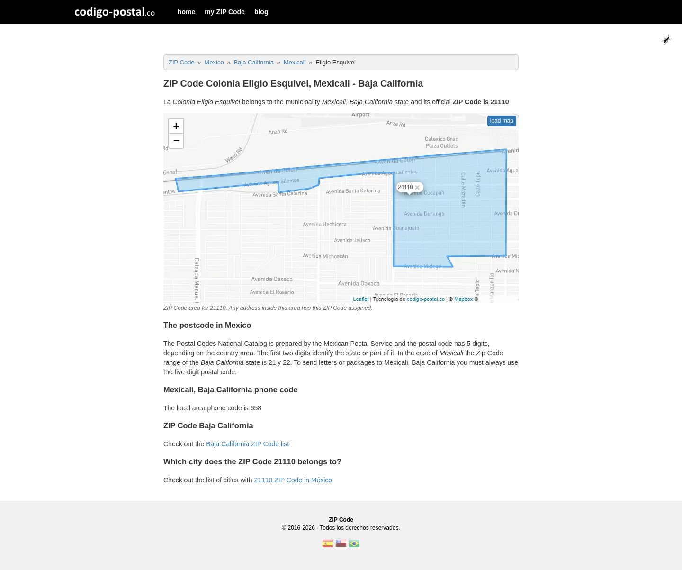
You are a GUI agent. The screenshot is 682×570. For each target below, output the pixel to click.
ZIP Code (341, 519)
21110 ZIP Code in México (293, 480)
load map (501, 121)
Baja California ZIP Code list (247, 444)
